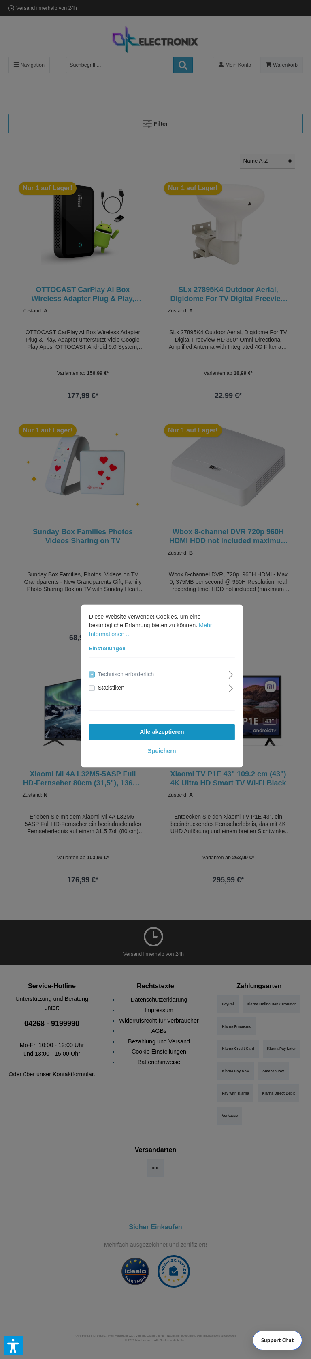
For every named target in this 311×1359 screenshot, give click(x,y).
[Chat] (277, 1340)
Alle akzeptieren (155, 726)
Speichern (155, 745)
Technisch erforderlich (120, 667)
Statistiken (105, 681)
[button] (13, 1345)
